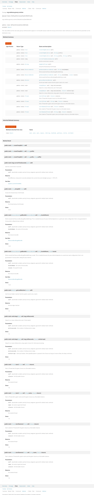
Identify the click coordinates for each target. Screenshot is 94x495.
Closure (64, 91)
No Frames (9, 6)
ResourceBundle (29, 69)
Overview (4, 2)
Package (11, 2)
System (52, 59)
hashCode (53, 133)
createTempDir (43, 50)
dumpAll (41, 64)
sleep (40, 85)
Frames (4, 6)
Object (10, 27)
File (26, 50)
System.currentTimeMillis (14, 183)
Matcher (27, 80)
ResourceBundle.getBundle (15, 240)
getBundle (42, 69)
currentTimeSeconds (44, 59)
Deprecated (22, 2)
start (40, 96)
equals (42, 133)
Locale (71, 75)
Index (28, 2)
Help (33, 2)
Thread (46, 64)
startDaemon (42, 106)
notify (65, 133)
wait (31, 133)
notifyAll (71, 133)
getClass (59, 133)
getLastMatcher (43, 80)
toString (47, 133)
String (56, 53)
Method (24, 8)
